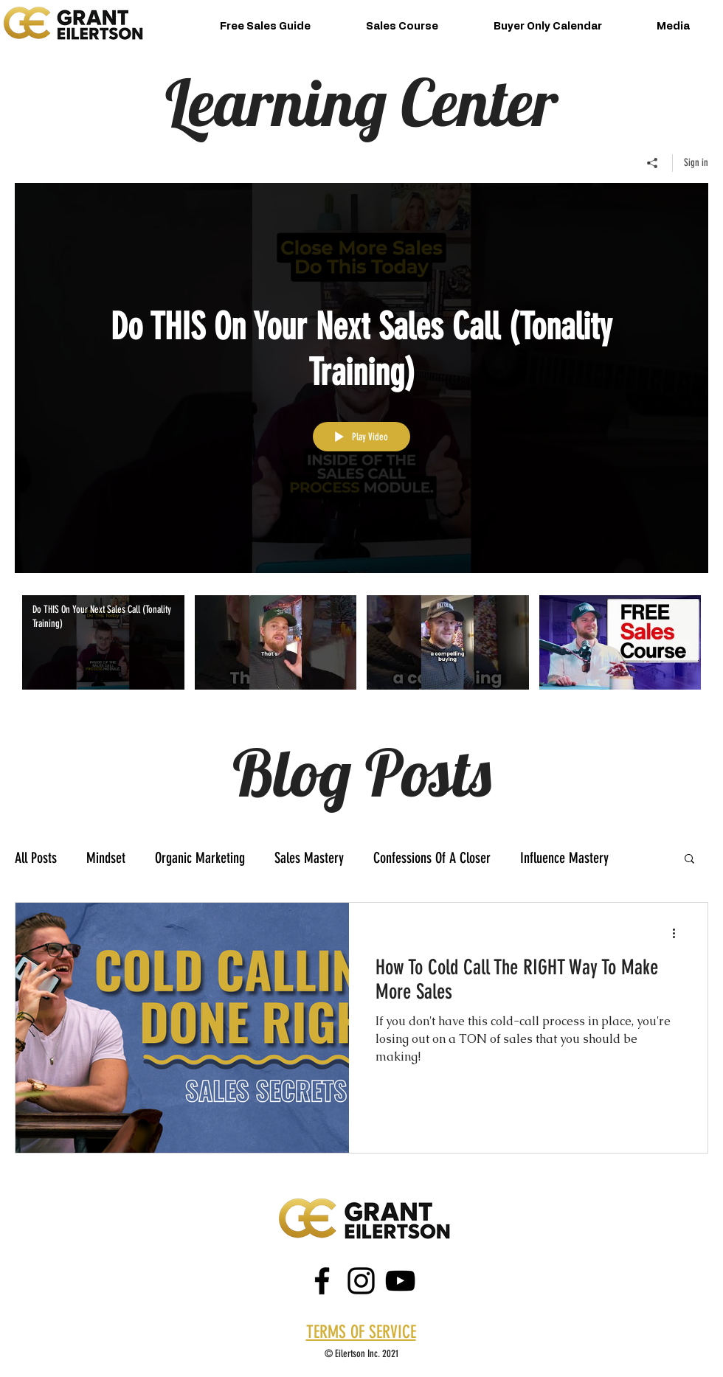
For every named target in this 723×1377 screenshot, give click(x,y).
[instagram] (361, 1281)
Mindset (105, 858)
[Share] (652, 163)
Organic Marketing (200, 858)
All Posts (36, 858)
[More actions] (679, 933)
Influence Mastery (564, 858)
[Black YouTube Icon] (400, 1281)
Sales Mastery (309, 858)
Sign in (696, 162)
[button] (689, 859)
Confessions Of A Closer (432, 858)
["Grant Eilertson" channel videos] (361, 652)
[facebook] (322, 1281)
